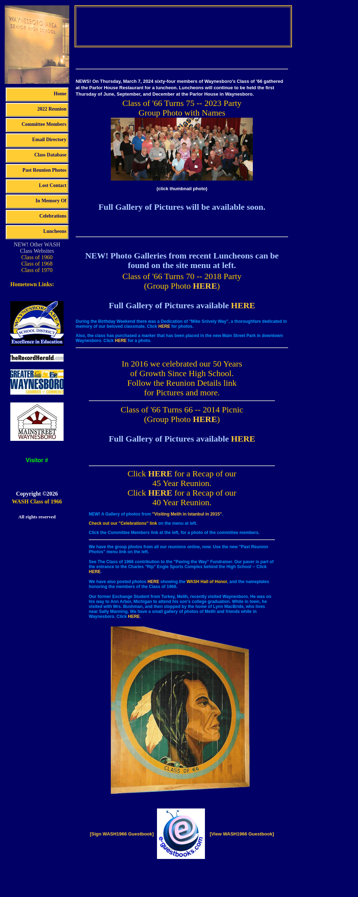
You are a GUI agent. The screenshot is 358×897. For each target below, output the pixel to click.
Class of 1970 (37, 270)
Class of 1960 (37, 257)
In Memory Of (51, 200)
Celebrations (52, 216)
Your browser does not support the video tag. (183, 25)
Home (60, 93)
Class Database (50, 154)
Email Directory (49, 139)
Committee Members (44, 124)
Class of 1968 (37, 264)
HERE (205, 285)
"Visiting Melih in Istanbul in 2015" (187, 514)
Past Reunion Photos (44, 170)
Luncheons (54, 231)
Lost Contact (52, 185)
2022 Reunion (51, 109)
